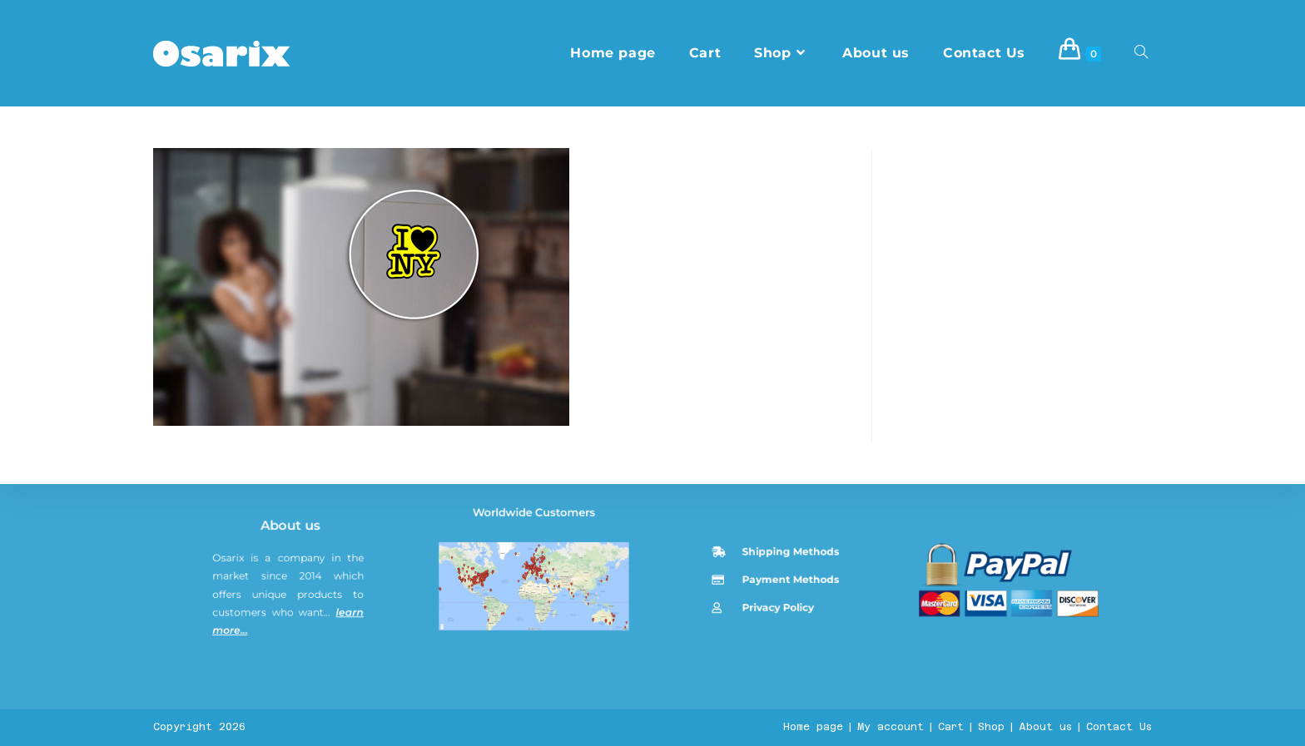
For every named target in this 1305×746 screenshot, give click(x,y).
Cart (951, 727)
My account (890, 727)
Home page (813, 727)
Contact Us (1119, 727)
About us (293, 640)
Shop (991, 727)
